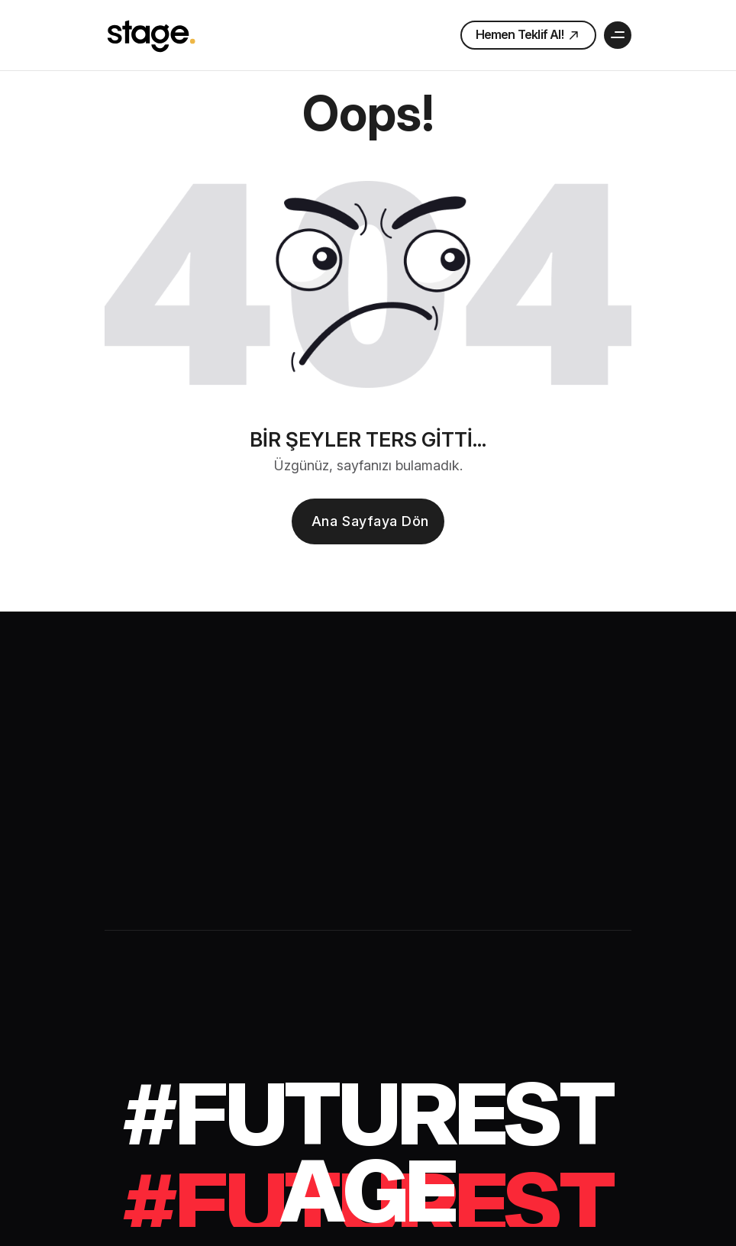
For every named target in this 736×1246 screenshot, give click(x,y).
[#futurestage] (368, 1150)
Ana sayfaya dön (370, 521)
